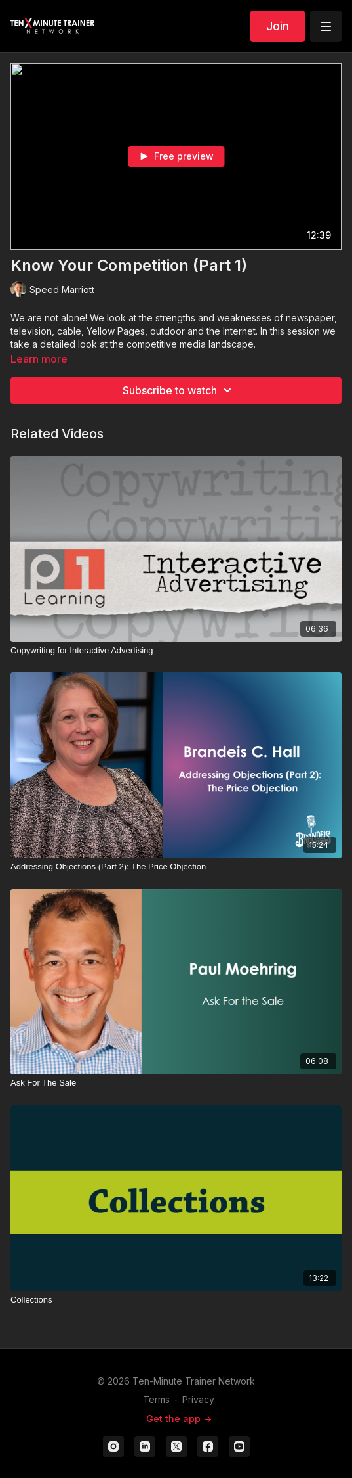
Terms (156, 1399)
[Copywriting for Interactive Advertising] (176, 650)
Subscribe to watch (179, 390)
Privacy (198, 1399)
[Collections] (176, 1299)
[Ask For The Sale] (176, 1083)
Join (277, 26)
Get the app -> (179, 1418)
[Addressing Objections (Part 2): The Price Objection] (176, 866)
